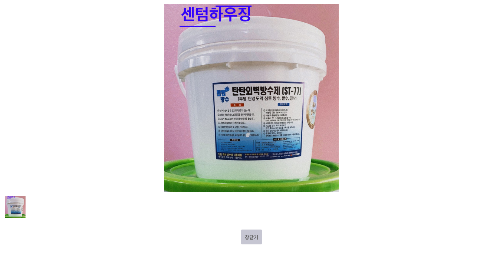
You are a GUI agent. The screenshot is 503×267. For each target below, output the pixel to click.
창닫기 (251, 237)
